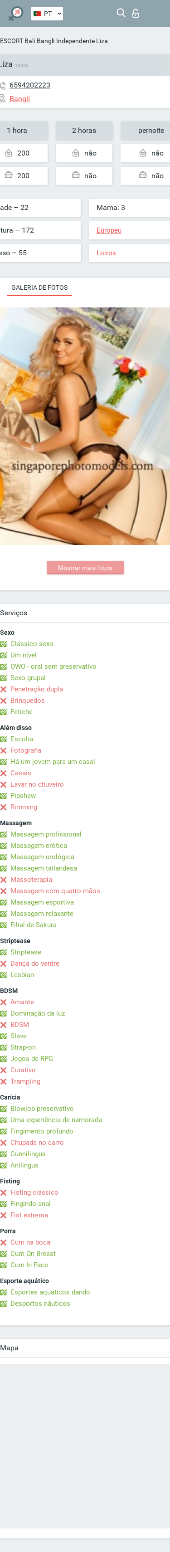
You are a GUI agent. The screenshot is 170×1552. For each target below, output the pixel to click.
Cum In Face (29, 1265)
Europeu (109, 230)
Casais (20, 773)
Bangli (45, 40)
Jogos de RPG (31, 1059)
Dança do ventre (34, 963)
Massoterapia (31, 880)
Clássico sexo (31, 644)
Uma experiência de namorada (56, 1120)
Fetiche (21, 712)
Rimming (23, 807)
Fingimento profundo (41, 1131)
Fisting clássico (34, 1192)
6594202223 (30, 85)
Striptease (25, 952)
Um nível (23, 655)
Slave (18, 1036)
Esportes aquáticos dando (50, 1292)
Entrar (135, 13)
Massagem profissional (46, 834)
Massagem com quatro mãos (55, 891)
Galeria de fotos (39, 287)
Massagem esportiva (42, 902)
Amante (22, 1002)
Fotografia (25, 750)
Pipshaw (23, 796)
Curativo (23, 1070)
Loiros (106, 253)
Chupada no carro (37, 1142)
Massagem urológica (42, 857)
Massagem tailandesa (43, 868)
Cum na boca (30, 1242)
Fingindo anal (30, 1204)
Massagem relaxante (41, 914)
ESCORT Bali (17, 40)
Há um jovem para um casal (52, 762)
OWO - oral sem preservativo (53, 666)
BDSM (19, 1025)
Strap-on (23, 1047)
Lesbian (22, 975)
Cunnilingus (28, 1154)
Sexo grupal (28, 678)
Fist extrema (29, 1215)
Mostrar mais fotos (85, 567)
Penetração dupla (36, 689)
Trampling (25, 1081)
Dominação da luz (37, 1013)
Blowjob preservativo (42, 1108)
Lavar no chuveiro (37, 784)
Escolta (22, 739)
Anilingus (24, 1165)
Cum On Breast (33, 1254)
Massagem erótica (38, 846)
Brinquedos (27, 700)
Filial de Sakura (33, 925)
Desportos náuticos (40, 1303)
